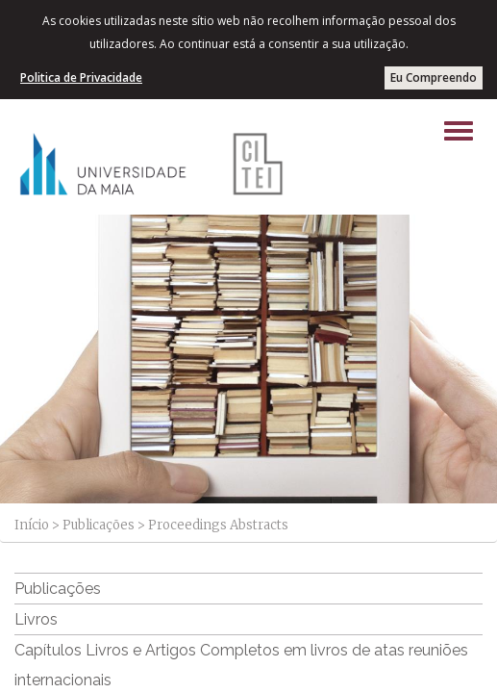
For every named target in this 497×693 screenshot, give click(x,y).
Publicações (98, 525)
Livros (36, 619)
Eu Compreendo (433, 77)
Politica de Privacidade (81, 77)
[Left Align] (459, 131)
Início (31, 525)
